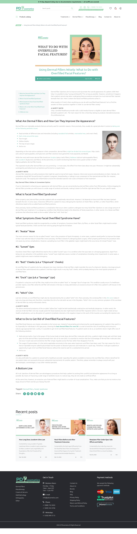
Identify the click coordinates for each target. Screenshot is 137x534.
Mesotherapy (20, 489)
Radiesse (73, 157)
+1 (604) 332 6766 (49, 508)
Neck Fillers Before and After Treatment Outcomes (64, 440)
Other (18, 501)
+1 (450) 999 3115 (49, 515)
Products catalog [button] (25, 17)
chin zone (110, 298)
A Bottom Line (24, 112)
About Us (117, 17)
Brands (72, 489)
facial (36, 389)
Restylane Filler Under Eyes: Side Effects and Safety (101, 440)
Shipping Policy (75, 500)
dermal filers (28, 389)
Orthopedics (20, 498)
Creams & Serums (22, 492)
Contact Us (108, 17)
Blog (100, 17)
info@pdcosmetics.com (51, 498)
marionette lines (80, 133)
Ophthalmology (21, 495)
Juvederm (22, 160)
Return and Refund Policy (78, 503)
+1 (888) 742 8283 (49, 505)
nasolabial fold (63, 133)
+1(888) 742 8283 (94, 7)
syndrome (44, 389)
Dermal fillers (20, 486)
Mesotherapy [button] (90, 17)
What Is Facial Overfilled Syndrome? (30, 98)
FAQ (71, 494)
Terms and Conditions (77, 506)
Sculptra (53, 157)
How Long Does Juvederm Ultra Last (32, 439)
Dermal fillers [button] (77, 17)
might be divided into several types (79, 151)
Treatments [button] (64, 17)
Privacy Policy (74, 497)
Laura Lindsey (47, 78)
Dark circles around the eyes (28, 136)
